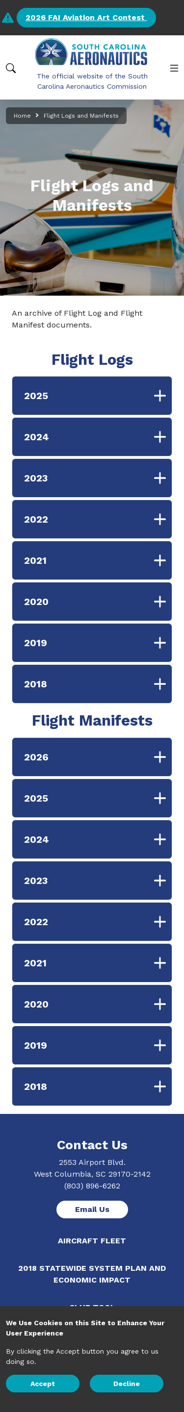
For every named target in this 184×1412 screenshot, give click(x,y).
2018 (98, 684)
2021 (98, 560)
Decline (126, 1383)
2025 (98, 395)
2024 (98, 437)
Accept (42, 1383)
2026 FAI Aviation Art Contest (86, 17)
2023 (98, 478)
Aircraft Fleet (92, 1240)
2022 (98, 519)
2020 (98, 601)
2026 (98, 757)
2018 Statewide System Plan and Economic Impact (92, 1274)
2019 (98, 643)
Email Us (92, 1209)
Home (22, 115)
